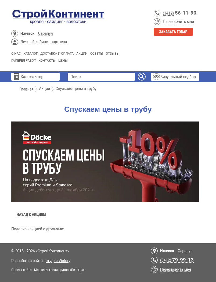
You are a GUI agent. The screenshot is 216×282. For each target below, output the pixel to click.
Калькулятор (32, 77)
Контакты (47, 60)
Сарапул (45, 33)
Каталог (30, 53)
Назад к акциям (31, 214)
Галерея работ (23, 60)
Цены (63, 60)
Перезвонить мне (178, 21)
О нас (16, 53)
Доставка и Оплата (57, 53)
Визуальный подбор (178, 77)
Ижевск (27, 33)
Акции (81, 53)
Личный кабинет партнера (43, 42)
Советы (96, 53)
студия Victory (58, 261)
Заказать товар (173, 32)
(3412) (168, 13)
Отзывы (113, 53)
